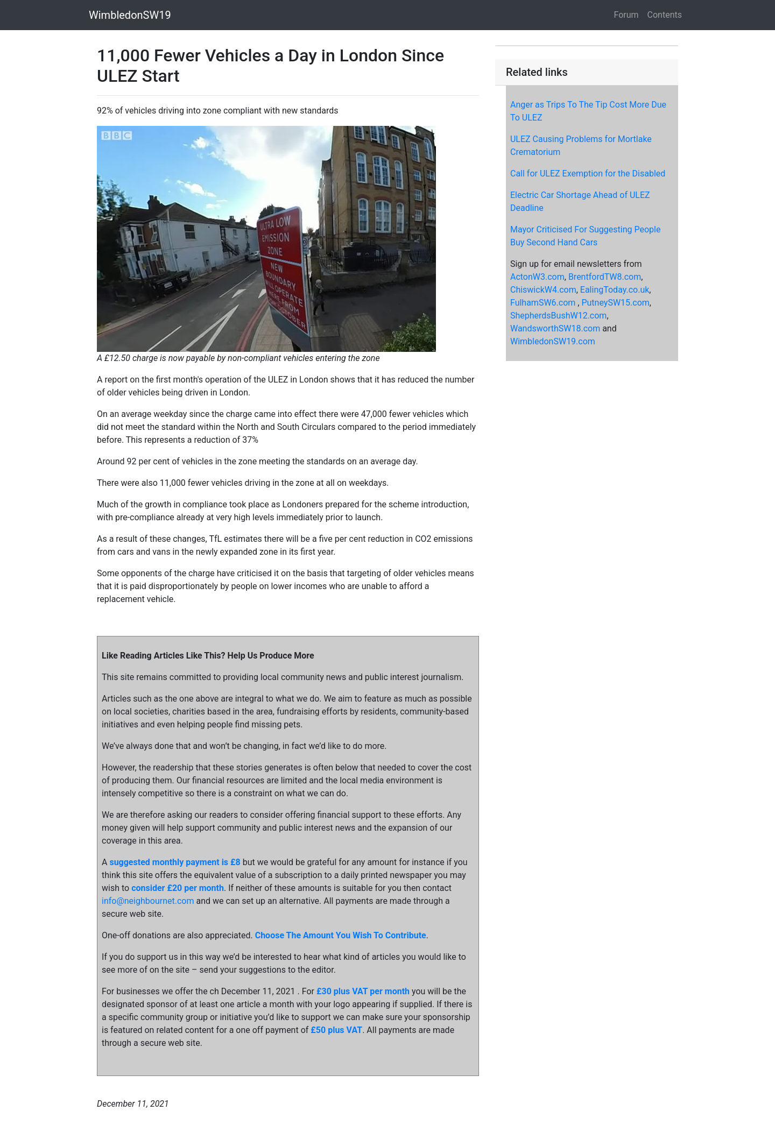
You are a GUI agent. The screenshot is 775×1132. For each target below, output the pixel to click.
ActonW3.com (537, 277)
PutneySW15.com (615, 303)
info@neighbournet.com (148, 901)
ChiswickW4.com (543, 290)
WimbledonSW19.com (552, 341)
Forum (626, 15)
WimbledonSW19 (130, 15)
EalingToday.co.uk (615, 290)
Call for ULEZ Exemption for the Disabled (587, 173)
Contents (664, 15)
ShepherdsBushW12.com (558, 315)
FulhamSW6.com (542, 303)
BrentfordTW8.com (604, 277)
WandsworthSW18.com (555, 328)
